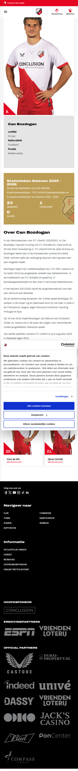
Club (6, 513)
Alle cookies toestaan (39, 406)
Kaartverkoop (47, 518)
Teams (7, 518)
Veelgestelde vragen (15, 549)
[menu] (5, 12)
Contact (8, 554)
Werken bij (9, 559)
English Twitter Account (16, 569)
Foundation (45, 513)
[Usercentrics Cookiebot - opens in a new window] (60, 345)
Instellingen (62, 396)
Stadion (7, 523)
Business (44, 523)
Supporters (10, 528)
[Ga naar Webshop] (70, 11)
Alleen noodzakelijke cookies (39, 424)
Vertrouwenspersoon (15, 564)
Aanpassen (39, 414)
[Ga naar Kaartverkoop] (57, 11)
